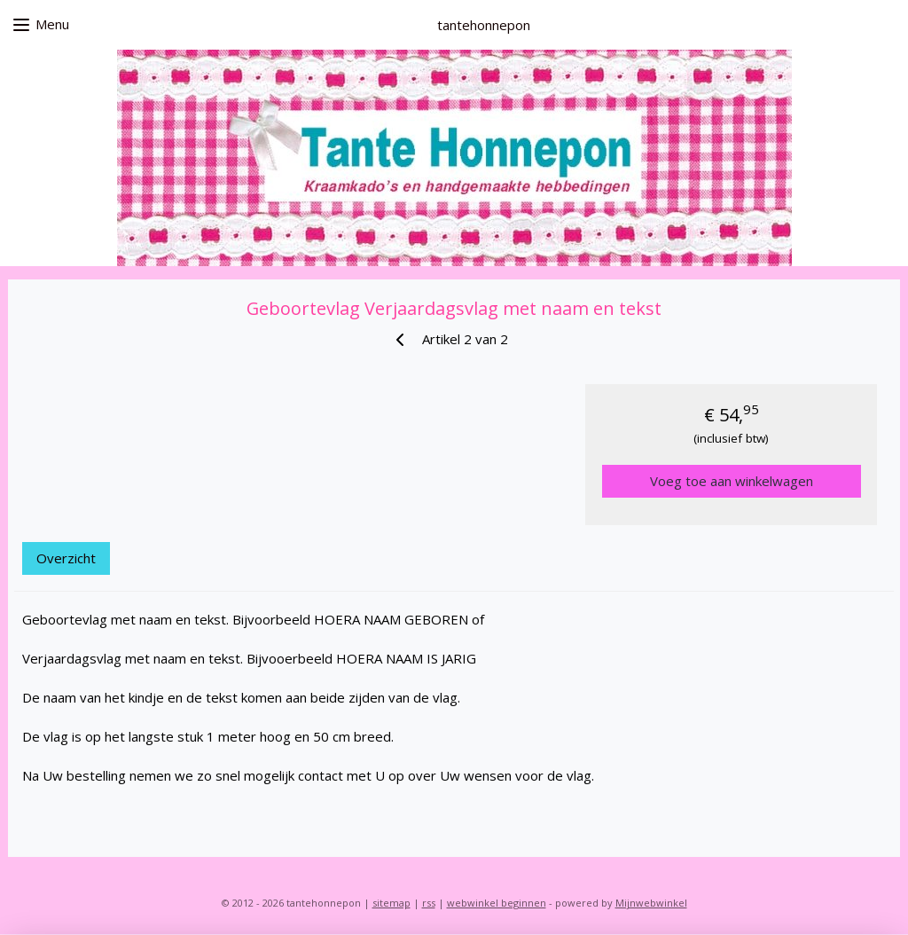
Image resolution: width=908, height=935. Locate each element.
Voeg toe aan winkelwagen (731, 481)
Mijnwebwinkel (651, 902)
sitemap (391, 902)
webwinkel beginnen (496, 902)
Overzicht (66, 558)
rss (428, 902)
